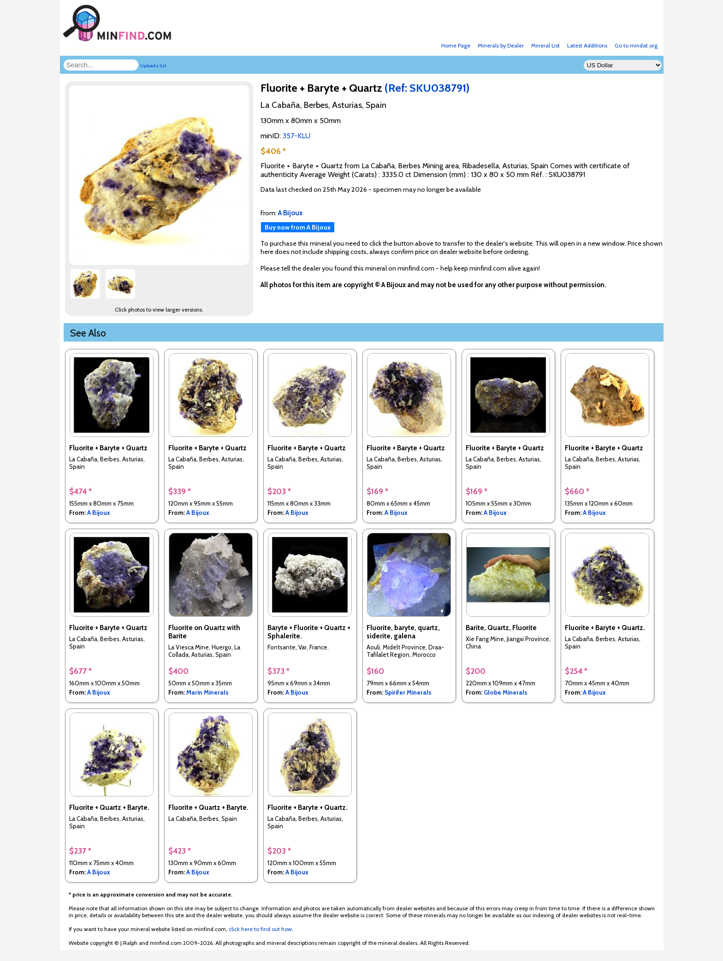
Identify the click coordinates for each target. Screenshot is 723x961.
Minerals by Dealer (501, 45)
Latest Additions (587, 45)
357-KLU (296, 135)
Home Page (455, 45)
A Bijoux (98, 512)
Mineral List (545, 45)
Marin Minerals (207, 692)
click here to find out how (260, 929)
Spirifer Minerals (408, 692)
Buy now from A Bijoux (298, 227)
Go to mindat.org (636, 45)
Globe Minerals (505, 692)
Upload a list (153, 66)
